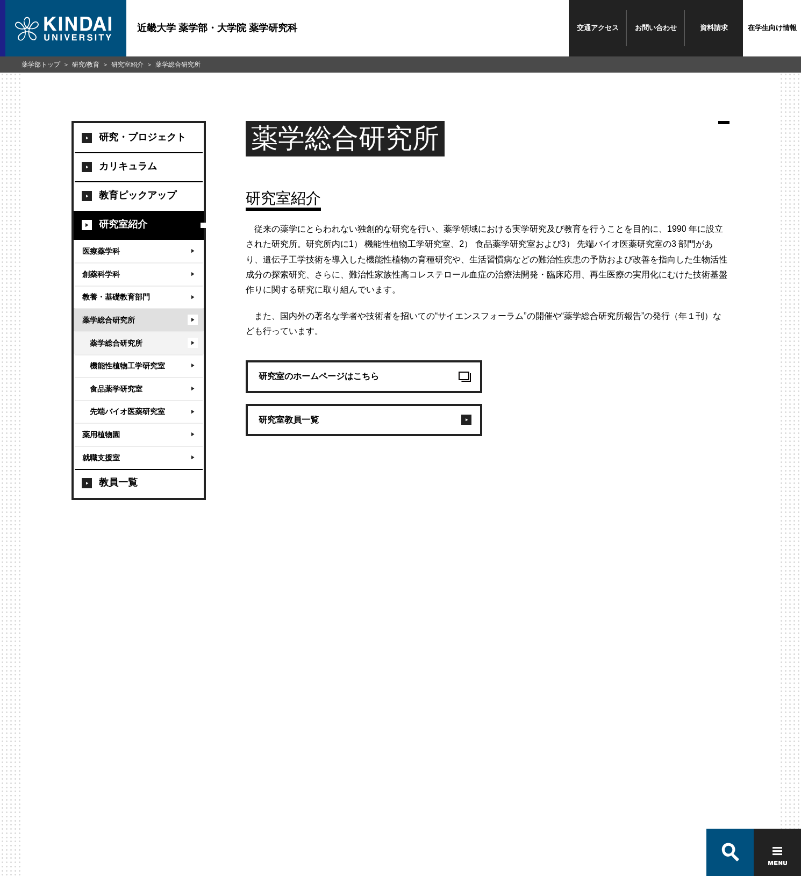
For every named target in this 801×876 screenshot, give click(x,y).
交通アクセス (598, 28)
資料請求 (714, 28)
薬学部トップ (41, 64)
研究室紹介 (127, 64)
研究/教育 (85, 64)
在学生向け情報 (772, 28)
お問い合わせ (656, 28)
